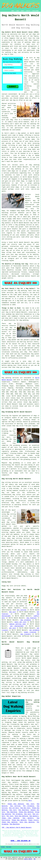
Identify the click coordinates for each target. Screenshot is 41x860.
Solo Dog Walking (21, 816)
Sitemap (3, 846)
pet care (12, 628)
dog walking (6, 137)
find (7, 780)
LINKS (17, 11)
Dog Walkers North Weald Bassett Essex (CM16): (20, 32)
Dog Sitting (15, 806)
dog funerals (32, 618)
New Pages (8, 846)
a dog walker (19, 606)
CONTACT (28, 11)
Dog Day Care (25, 808)
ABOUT (22, 11)
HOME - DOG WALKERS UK (20, 841)
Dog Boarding (23, 810)
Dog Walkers (34, 816)
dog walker (35, 242)
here (30, 800)
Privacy (38, 846)
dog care (12, 612)
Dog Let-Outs (14, 808)
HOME (12, 11)
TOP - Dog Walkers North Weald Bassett (17, 827)
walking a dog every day (24, 734)
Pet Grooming (28, 806)
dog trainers (26, 634)
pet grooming (34, 630)
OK (34, 859)
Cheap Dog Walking (16, 804)
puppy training (30, 632)
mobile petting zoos (17, 624)
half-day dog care (30, 668)
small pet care (20, 622)
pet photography (17, 626)
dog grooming (14, 419)
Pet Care (10, 816)
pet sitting (21, 610)
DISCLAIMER (35, 11)
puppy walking (28, 678)
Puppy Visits (33, 820)
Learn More (28, 859)
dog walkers (14, 177)
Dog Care (30, 804)
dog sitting (7, 682)
